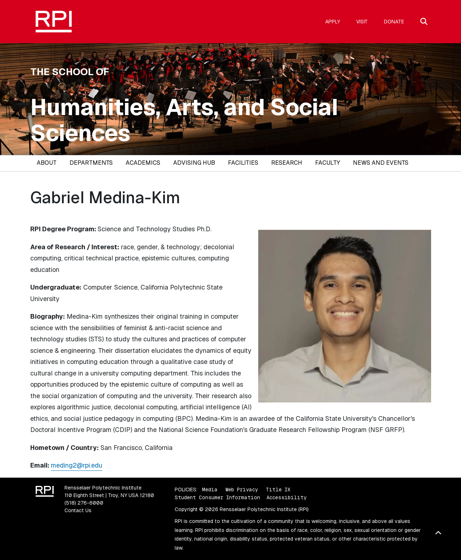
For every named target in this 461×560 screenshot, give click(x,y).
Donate (394, 21)
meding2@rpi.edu (76, 465)
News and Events (380, 163)
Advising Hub (194, 163)
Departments (91, 163)
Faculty (327, 163)
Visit (362, 21)
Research (286, 163)
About (47, 163)
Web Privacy (241, 489)
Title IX (278, 489)
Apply (332, 21)
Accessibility (286, 497)
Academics (143, 163)
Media (210, 489)
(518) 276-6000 (83, 503)
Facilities (243, 163)
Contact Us (77, 510)
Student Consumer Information (217, 497)
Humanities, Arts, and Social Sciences (184, 120)
